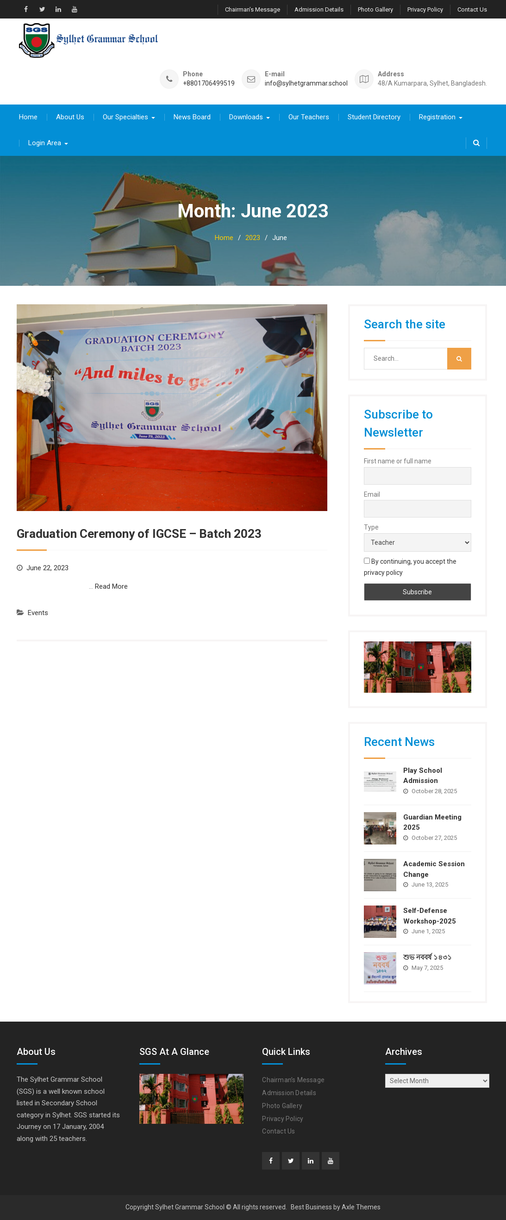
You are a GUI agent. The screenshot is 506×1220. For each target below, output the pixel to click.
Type (371, 527)
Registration (437, 117)
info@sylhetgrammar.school (306, 83)
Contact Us (472, 9)
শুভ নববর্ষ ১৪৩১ (427, 957)
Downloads (246, 117)
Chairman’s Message (252, 9)
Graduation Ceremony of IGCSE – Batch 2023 (139, 534)
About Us (70, 117)
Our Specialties (125, 117)
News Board (192, 117)
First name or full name (397, 461)
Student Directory (374, 117)
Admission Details (319, 9)
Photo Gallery (375, 9)
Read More (111, 586)
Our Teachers (308, 117)
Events (38, 613)
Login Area (44, 143)
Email (372, 494)
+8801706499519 (209, 83)
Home (28, 117)
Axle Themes (361, 1207)
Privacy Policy (425, 9)
